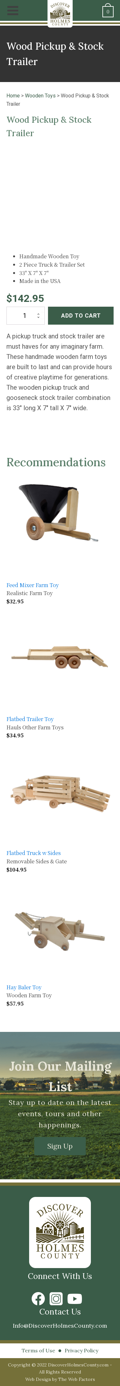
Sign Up (60, 1145)
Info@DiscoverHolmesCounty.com (60, 1325)
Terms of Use (38, 1350)
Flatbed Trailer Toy (30, 719)
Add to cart (81, 315)
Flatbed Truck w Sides (33, 853)
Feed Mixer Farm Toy (32, 585)
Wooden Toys (40, 96)
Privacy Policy (81, 1350)
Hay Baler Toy (24, 987)
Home (13, 96)
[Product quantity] (25, 316)
